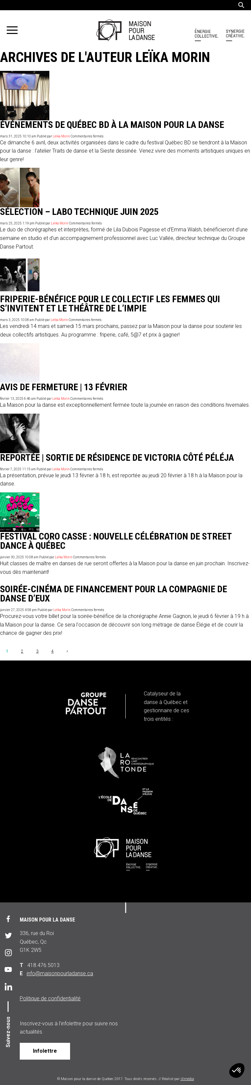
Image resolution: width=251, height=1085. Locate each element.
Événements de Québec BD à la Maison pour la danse (112, 124)
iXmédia (187, 1079)
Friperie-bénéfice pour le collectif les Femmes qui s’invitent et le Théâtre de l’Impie (110, 304)
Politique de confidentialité (50, 998)
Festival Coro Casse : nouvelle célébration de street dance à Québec (116, 541)
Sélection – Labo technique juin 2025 (79, 211)
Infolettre (45, 1051)
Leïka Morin (61, 136)
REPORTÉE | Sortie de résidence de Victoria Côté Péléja (117, 457)
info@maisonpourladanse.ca (60, 973)
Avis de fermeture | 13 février (63, 387)
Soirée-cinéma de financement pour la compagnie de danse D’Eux (113, 594)
